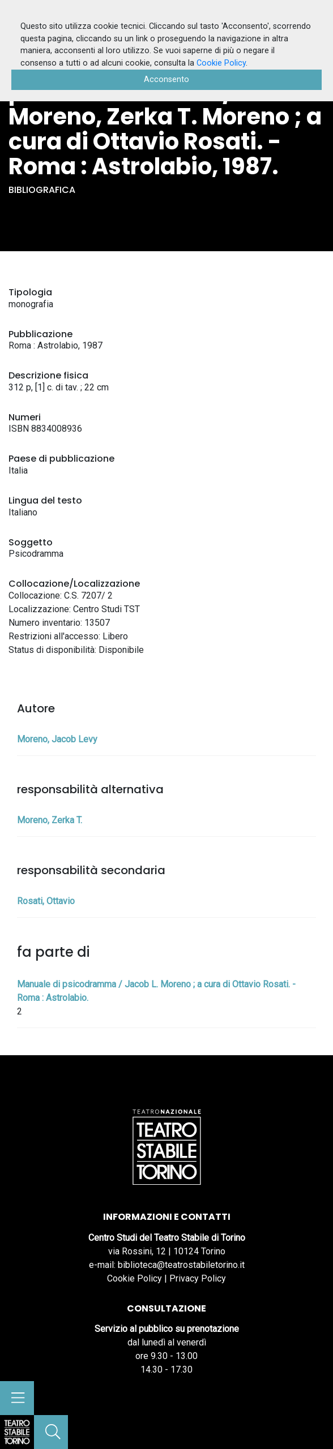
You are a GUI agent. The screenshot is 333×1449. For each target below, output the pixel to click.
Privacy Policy (197, 1278)
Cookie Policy (134, 1278)
